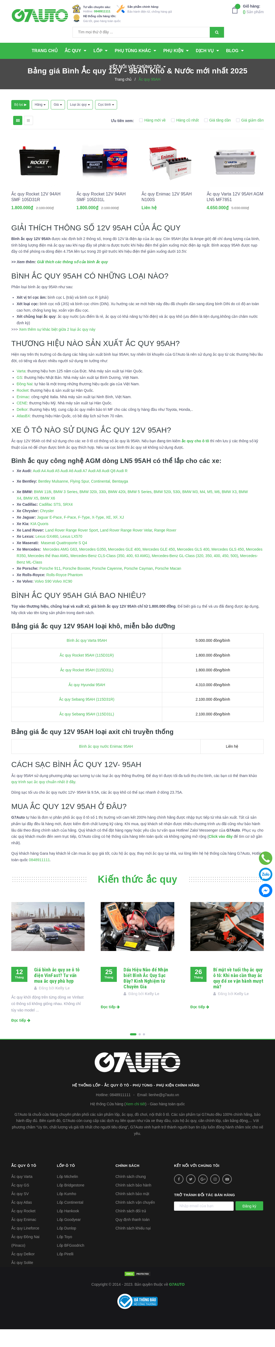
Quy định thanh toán (132, 1237)
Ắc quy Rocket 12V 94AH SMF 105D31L (101, 219)
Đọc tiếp (20, 1038)
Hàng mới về (152, 120)
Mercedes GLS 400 (193, 567)
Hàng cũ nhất (185, 120)
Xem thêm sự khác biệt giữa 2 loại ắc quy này (57, 347)
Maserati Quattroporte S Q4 (64, 560)
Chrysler (47, 528)
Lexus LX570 (71, 554)
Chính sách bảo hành (133, 1203)
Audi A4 (39, 488)
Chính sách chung (130, 1194)
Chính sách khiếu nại (133, 1246)
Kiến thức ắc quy (137, 897)
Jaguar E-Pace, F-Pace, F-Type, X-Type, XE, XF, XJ (80, 535)
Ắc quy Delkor (23, 1272)
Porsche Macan (168, 586)
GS (19, 395)
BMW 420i (117, 509)
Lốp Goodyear (69, 1237)
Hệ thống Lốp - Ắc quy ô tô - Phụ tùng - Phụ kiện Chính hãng (137, 1103)
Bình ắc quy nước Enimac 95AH (106, 764)
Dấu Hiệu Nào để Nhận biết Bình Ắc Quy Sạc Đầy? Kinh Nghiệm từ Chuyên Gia (146, 996)
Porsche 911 (50, 586)
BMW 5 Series (139, 509)
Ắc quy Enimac (23, 1237)
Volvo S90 (43, 599)
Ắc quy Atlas (21, 1220)
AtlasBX (23, 434)
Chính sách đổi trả (130, 1229)
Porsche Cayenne (107, 586)
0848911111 (102, 11)
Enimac (23, 414)
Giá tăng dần (217, 120)
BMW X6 (47, 516)
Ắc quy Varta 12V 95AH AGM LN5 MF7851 (235, 219)
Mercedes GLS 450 (227, 567)
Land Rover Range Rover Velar (126, 548)
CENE (22, 421)
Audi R (122, 488)
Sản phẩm (253, 8)
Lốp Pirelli (65, 1272)
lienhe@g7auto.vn (164, 1112)
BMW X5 (30, 516)
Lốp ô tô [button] (66, 1183)
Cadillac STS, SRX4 (56, 522)
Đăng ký (249, 1224)
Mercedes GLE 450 (158, 567)
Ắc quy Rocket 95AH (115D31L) (87, 688)
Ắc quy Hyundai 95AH (86, 702)
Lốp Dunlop (66, 1246)
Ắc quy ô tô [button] (24, 1183)
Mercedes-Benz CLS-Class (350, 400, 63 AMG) (110, 573)
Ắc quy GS (20, 1203)
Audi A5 (53, 488)
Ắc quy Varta (21, 1194)
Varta (21, 389)
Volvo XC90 (62, 599)
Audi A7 (80, 488)
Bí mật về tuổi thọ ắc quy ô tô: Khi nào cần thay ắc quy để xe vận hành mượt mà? (238, 996)
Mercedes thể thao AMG (48, 573)
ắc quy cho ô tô (195, 459)
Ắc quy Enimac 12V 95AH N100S (167, 219)
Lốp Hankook (68, 1229)
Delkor (22, 427)
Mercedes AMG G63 (60, 567)
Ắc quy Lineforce (25, 1246)
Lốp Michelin (67, 1194)
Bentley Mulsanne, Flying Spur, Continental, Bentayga (83, 499)
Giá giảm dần (250, 120)
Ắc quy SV (20, 1211)
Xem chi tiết (135, 1122)
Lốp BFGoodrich (70, 1263)
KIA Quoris (39, 541)
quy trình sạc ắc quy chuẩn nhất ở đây (43, 800)
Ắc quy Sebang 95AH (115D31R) (86, 717)
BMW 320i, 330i (92, 509)
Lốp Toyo (64, 1254)
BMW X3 (229, 509)
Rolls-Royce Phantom (64, 592)
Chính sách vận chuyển (135, 1220)
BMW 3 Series (65, 509)
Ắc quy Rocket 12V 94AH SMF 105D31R (35, 219)
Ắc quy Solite (22, 1280)
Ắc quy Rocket (23, 1229)
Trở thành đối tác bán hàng (205, 1212)
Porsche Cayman (138, 586)
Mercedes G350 (92, 567)
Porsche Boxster (76, 586)
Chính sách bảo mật (132, 1211)
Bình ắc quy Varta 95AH (87, 658)
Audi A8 (94, 488)
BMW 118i (42, 509)
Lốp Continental (70, 1220)
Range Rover (165, 548)
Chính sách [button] (127, 1183)
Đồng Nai (24, 402)
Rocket (22, 408)
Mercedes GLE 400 (124, 567)
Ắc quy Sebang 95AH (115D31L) (86, 732)
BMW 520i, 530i (167, 509)
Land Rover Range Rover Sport (71, 548)
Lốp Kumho (66, 1211)
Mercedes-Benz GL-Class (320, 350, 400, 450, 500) (195, 573)
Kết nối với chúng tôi (198, 1183)
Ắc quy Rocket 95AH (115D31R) (87, 673)
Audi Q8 (108, 488)
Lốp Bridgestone (70, 1203)
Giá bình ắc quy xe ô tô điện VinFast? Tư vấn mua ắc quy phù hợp (56, 993)
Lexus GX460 (46, 554)
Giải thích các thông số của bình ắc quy (72, 279)
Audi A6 (66, 488)
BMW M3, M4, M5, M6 (201, 509)
